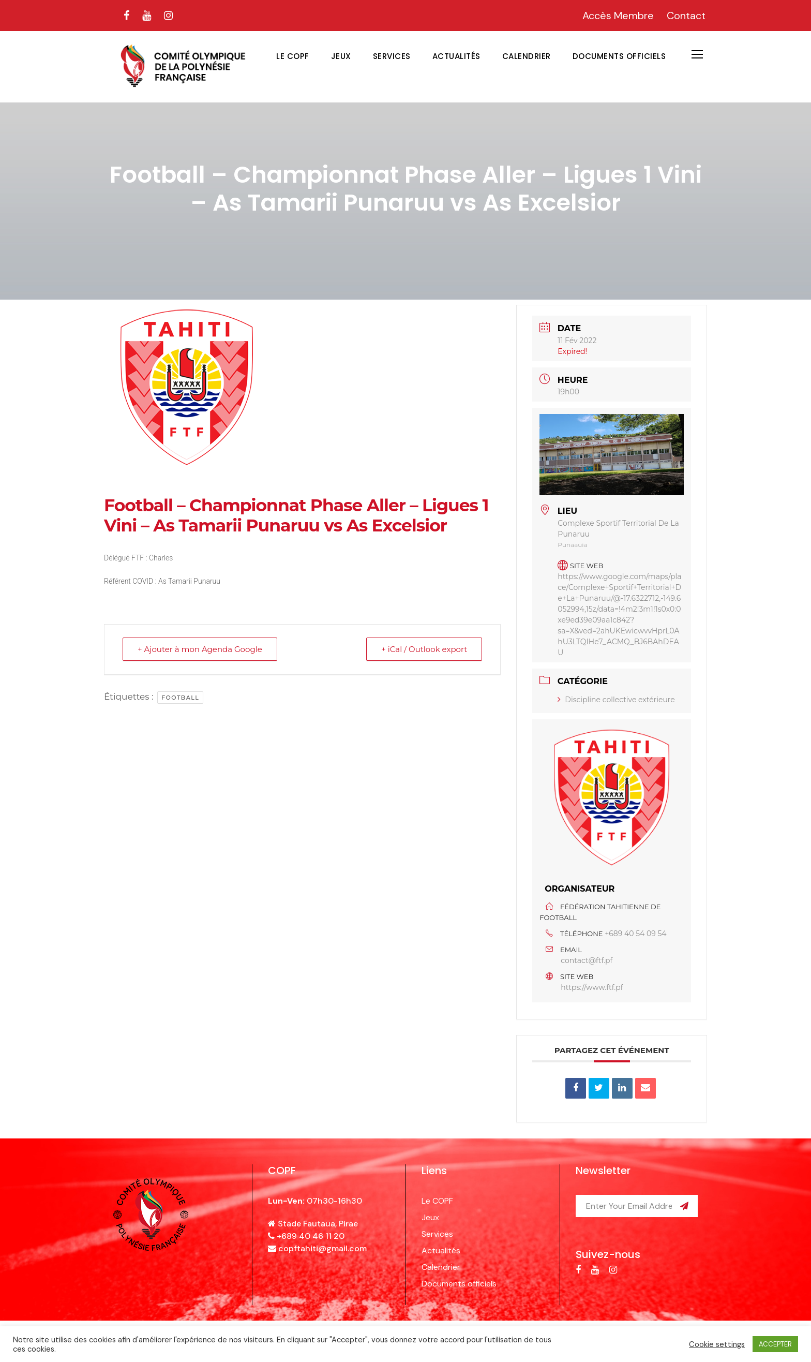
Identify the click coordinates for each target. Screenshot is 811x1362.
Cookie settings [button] (717, 1344)
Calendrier (526, 56)
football (180, 697)
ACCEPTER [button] (775, 1344)
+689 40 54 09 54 (636, 933)
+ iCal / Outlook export (424, 649)
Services (392, 56)
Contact (686, 15)
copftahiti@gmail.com (322, 1248)
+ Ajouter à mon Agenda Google (200, 649)
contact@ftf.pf (586, 960)
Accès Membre (618, 15)
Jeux (341, 56)
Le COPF (292, 56)
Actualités (456, 56)
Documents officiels (619, 56)
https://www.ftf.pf (592, 987)
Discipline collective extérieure (616, 699)
